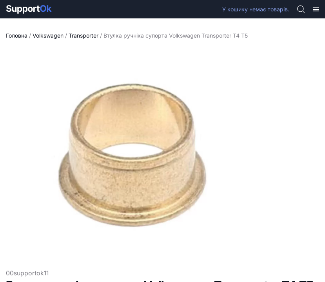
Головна (16, 35)
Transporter (83, 35)
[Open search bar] (301, 9)
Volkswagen (48, 35)
